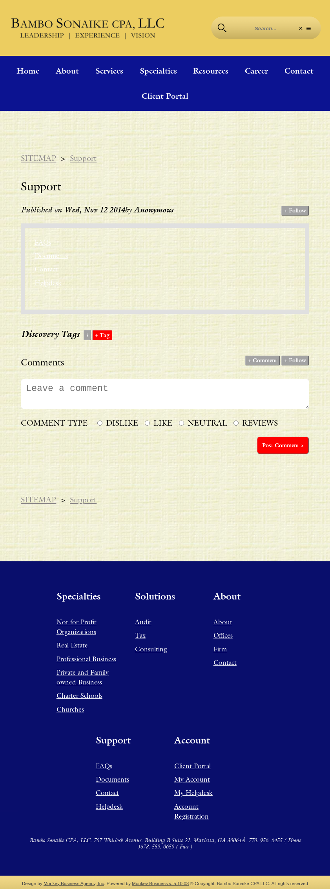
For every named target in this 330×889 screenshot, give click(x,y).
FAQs (43, 242)
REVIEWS (260, 423)
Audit (143, 622)
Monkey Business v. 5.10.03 (160, 883)
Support (83, 158)
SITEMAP (38, 158)
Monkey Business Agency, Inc (74, 883)
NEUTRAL (207, 423)
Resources (210, 71)
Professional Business (86, 659)
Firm (220, 649)
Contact (299, 71)
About (67, 71)
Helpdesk (48, 283)
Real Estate (72, 645)
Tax (140, 635)
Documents (51, 256)
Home (27, 71)
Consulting (151, 649)
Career (256, 71)
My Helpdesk (193, 793)
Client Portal (165, 96)
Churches (70, 709)
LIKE (162, 423)
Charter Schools (79, 695)
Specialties (158, 71)
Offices (223, 635)
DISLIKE (122, 423)
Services (109, 71)
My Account (192, 779)
